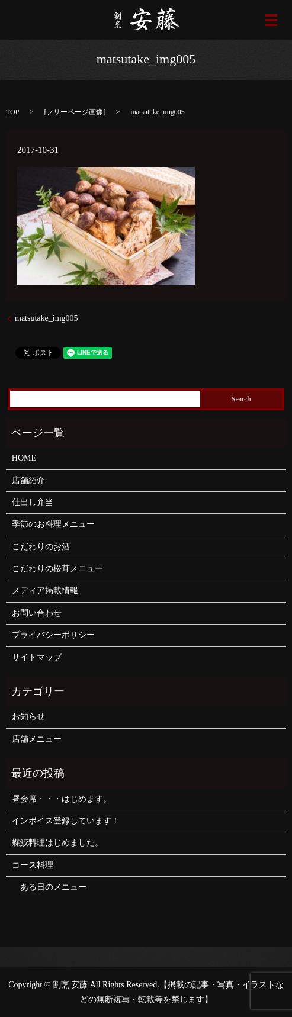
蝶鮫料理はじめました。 (57, 842)
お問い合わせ (37, 613)
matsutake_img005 (46, 318)
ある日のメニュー (49, 887)
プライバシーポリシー (53, 634)
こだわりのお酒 (41, 546)
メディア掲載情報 (45, 590)
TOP (12, 112)
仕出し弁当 (32, 502)
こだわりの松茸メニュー (57, 568)
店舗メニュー (37, 739)
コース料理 (32, 865)
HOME (24, 457)
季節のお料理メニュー (53, 524)
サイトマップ (37, 657)
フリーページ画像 (74, 112)
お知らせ (28, 716)
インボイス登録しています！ (66, 820)
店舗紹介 (28, 480)
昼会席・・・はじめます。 (61, 798)
